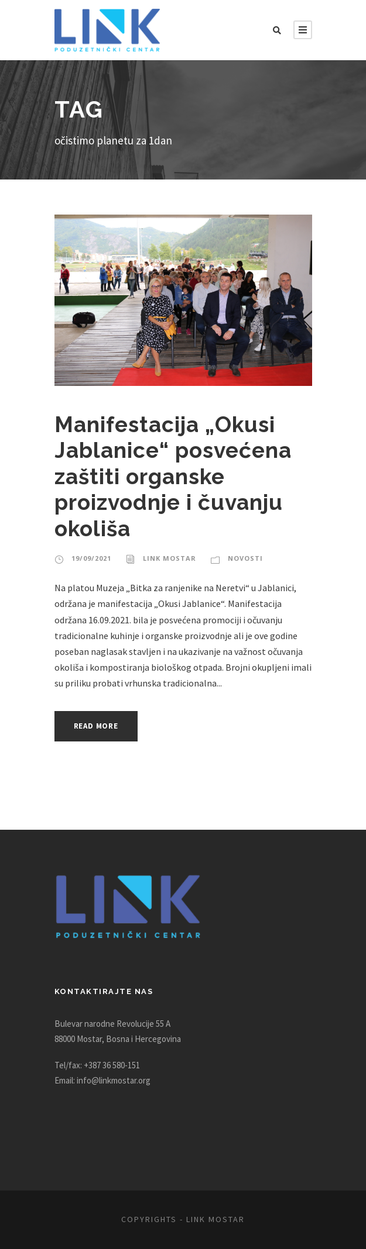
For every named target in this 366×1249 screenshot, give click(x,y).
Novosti (239, 558)
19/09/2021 (90, 558)
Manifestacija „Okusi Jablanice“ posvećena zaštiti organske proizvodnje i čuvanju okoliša (174, 476)
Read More (99, 726)
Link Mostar (166, 558)
